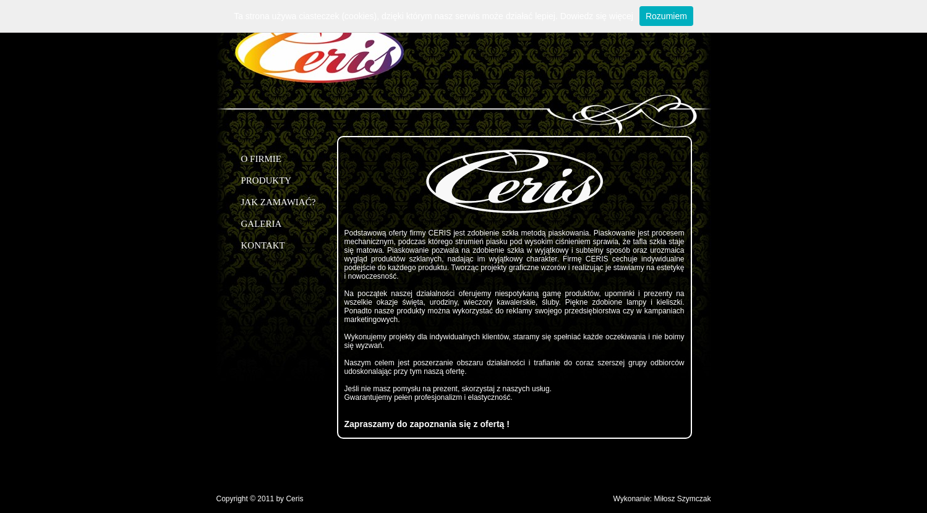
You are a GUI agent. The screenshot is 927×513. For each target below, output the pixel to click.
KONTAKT (263, 245)
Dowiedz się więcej (596, 16)
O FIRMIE (261, 159)
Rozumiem (666, 16)
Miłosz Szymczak (682, 498)
